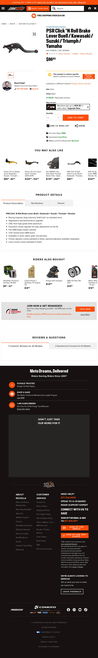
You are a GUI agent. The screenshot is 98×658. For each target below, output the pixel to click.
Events (18, 541)
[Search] (67, 8)
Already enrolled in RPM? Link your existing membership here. (49, 315)
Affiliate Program (22, 517)
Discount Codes (22, 533)
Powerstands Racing (56, 27)
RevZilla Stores (22, 537)
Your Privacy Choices (50, 632)
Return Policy (41, 506)
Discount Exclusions (44, 549)
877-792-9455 (22, 89)
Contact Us (40, 502)
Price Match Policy (43, 514)
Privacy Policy (49, 637)
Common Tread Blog (24, 545)
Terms (74, 567)
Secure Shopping (49, 627)
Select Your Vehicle (88, 76)
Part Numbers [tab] (37, 203)
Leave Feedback (72, 591)
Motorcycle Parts (27, 24)
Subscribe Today (23, 409)
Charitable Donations (24, 525)
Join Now (85, 309)
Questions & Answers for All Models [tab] (73, 346)
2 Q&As (75, 53)
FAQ (38, 544)
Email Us (35, 89)
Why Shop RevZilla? (23, 509)
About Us (19, 513)
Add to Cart (76, 117)
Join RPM (20, 398)
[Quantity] (53, 118)
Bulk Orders (41, 541)
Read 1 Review (64, 53)
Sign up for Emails (77, 528)
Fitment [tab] (61, 203)
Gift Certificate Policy (44, 518)
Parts (12, 24)
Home (3, 24)
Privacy (80, 567)
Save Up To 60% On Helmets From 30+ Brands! (61, 2)
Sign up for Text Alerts (76, 535)
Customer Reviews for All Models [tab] (25, 346)
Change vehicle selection (81, 83)
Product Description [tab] (13, 203)
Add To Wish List (59, 126)
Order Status (41, 536)
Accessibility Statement (49, 647)
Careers (19, 521)
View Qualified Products (69, 544)
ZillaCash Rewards (23, 529)
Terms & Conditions (49, 642)
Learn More (85, 314)
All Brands (20, 549)
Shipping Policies (43, 510)
